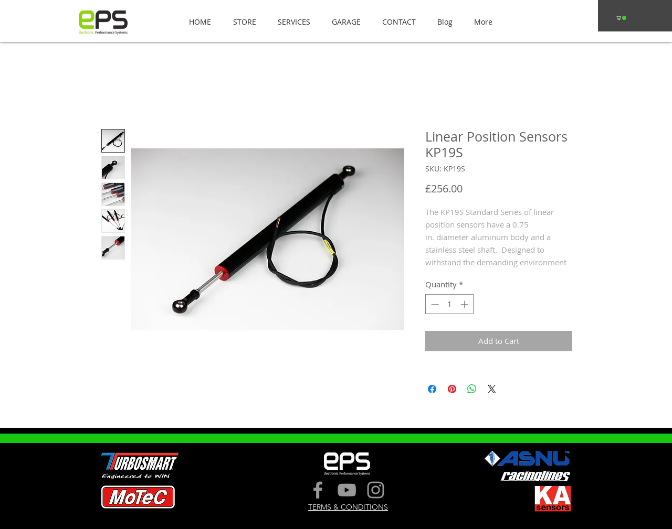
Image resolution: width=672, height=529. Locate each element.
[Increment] (465, 304)
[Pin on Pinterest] (452, 389)
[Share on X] (492, 389)
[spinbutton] (449, 304)
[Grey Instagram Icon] (375, 490)
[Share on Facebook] (432, 389)
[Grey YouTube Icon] (346, 490)
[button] (241, 21)
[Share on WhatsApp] (472, 389)
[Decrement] (434, 304)
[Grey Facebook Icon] (318, 490)
